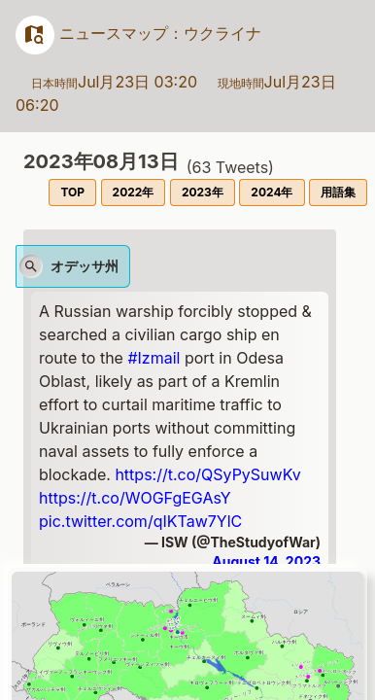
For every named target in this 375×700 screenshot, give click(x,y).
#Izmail (153, 358)
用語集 (338, 192)
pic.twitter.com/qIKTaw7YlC (140, 521)
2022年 (133, 192)
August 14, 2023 (266, 561)
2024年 (271, 192)
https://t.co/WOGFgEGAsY (135, 498)
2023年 (202, 192)
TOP (72, 192)
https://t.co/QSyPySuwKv (207, 474)
